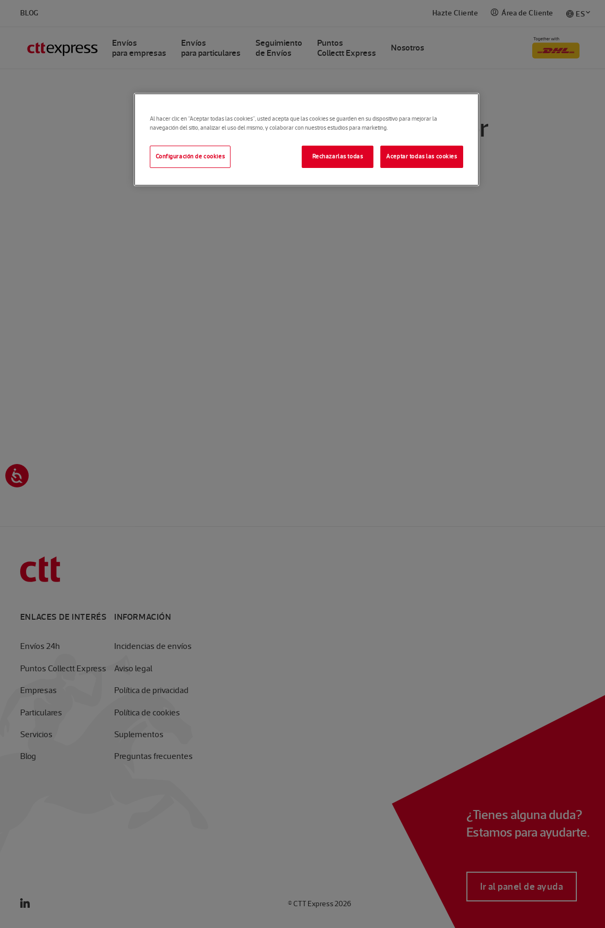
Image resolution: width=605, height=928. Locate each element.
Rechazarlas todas (337, 156)
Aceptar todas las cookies (421, 156)
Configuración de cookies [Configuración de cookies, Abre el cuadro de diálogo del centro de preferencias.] (190, 156)
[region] (306, 139)
